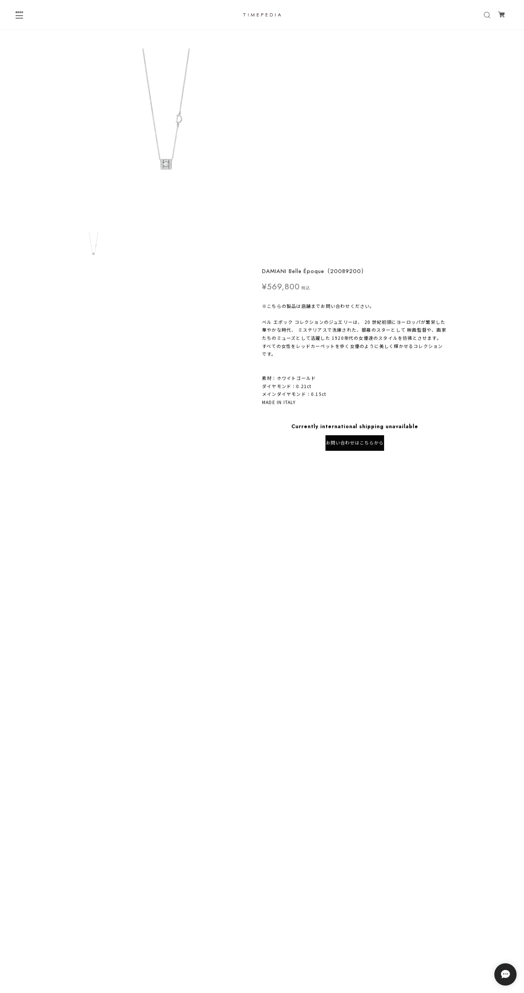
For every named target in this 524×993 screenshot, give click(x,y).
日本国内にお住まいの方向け (355, 251)
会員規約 (262, 954)
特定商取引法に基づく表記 (262, 944)
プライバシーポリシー (262, 935)
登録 (307, 907)
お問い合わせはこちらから (355, 226)
